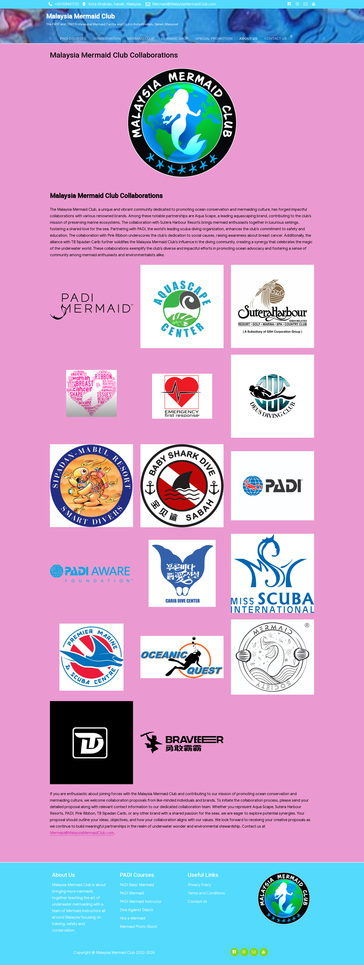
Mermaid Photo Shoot (138, 926)
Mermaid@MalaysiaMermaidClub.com (184, 4)
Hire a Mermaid (132, 918)
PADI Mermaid (132, 893)
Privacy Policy (199, 885)
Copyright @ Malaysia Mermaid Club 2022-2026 (114, 952)
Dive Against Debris (136, 910)
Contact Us (197, 901)
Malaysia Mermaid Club (80, 16)
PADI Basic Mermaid (137, 885)
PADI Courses (137, 875)
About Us (63, 875)
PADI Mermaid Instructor (141, 901)
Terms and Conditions (206, 893)
